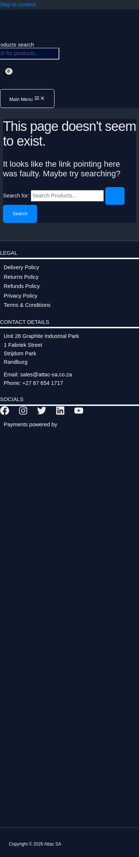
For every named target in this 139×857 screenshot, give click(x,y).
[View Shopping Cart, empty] (5, 74)
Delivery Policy (21, 267)
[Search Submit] (115, 196)
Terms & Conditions (27, 305)
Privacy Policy (20, 296)
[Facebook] (4, 413)
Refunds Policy (22, 286)
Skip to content (18, 4)
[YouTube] (78, 413)
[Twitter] (41, 413)
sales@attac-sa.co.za (46, 374)
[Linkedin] (60, 413)
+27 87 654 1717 (42, 383)
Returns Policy (21, 277)
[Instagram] (23, 413)
